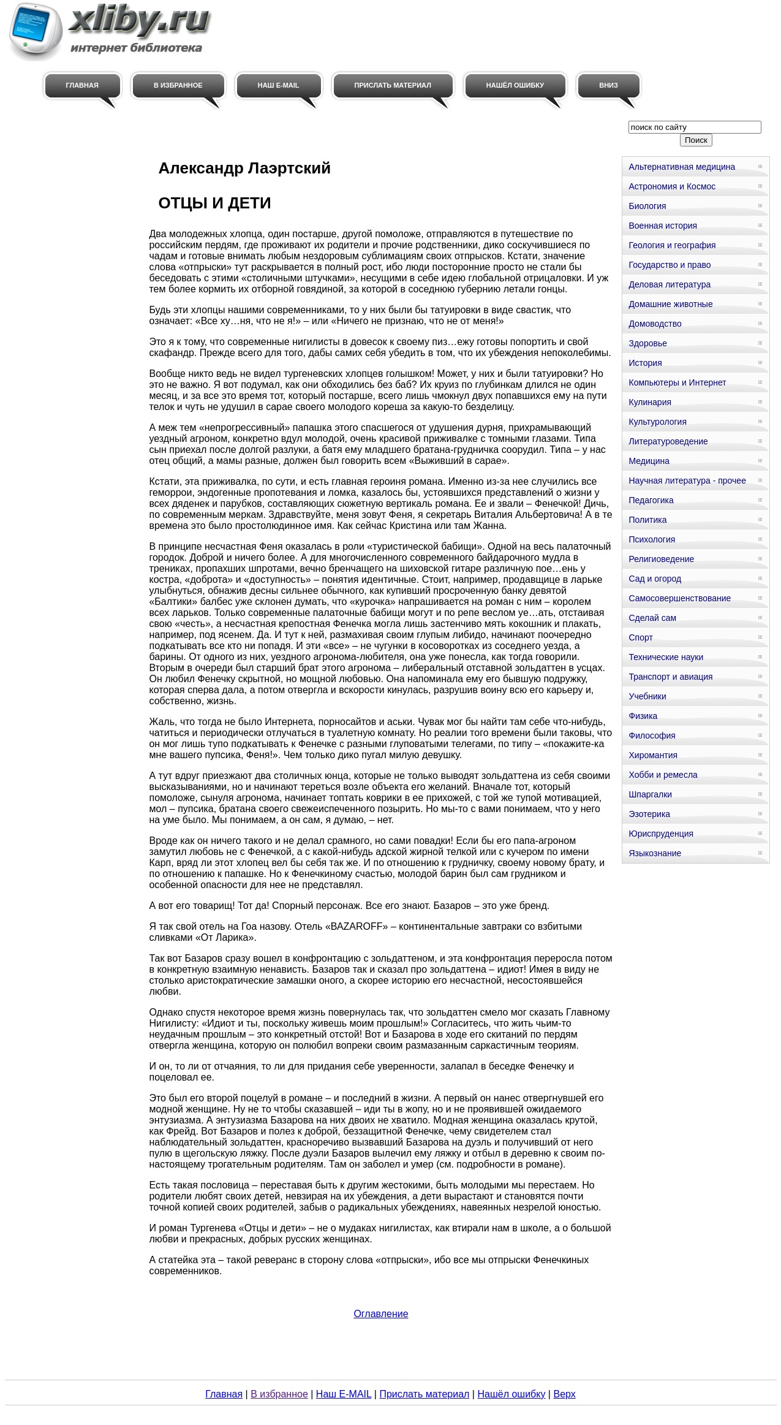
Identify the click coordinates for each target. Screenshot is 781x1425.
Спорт (640, 637)
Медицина (649, 461)
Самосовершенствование (679, 598)
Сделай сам (652, 618)
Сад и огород (654, 578)
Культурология (657, 422)
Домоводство (654, 324)
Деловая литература (669, 284)
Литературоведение (667, 441)
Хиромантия (652, 755)
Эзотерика (649, 814)
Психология (651, 539)
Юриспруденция (660, 833)
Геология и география (671, 245)
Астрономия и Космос (671, 186)
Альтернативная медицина (681, 167)
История (645, 363)
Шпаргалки (650, 794)
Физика (642, 716)
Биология (647, 206)
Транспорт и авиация (670, 677)
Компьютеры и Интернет (677, 382)
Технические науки (665, 657)
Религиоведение (661, 559)
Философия (651, 735)
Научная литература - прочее (686, 480)
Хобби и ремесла (662, 775)
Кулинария (649, 402)
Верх (564, 1394)
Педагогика (650, 500)
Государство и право (669, 265)
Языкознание (654, 853)
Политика (647, 520)
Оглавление (380, 1314)
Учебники (647, 696)
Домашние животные (670, 304)
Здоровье (647, 343)
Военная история (662, 225)
